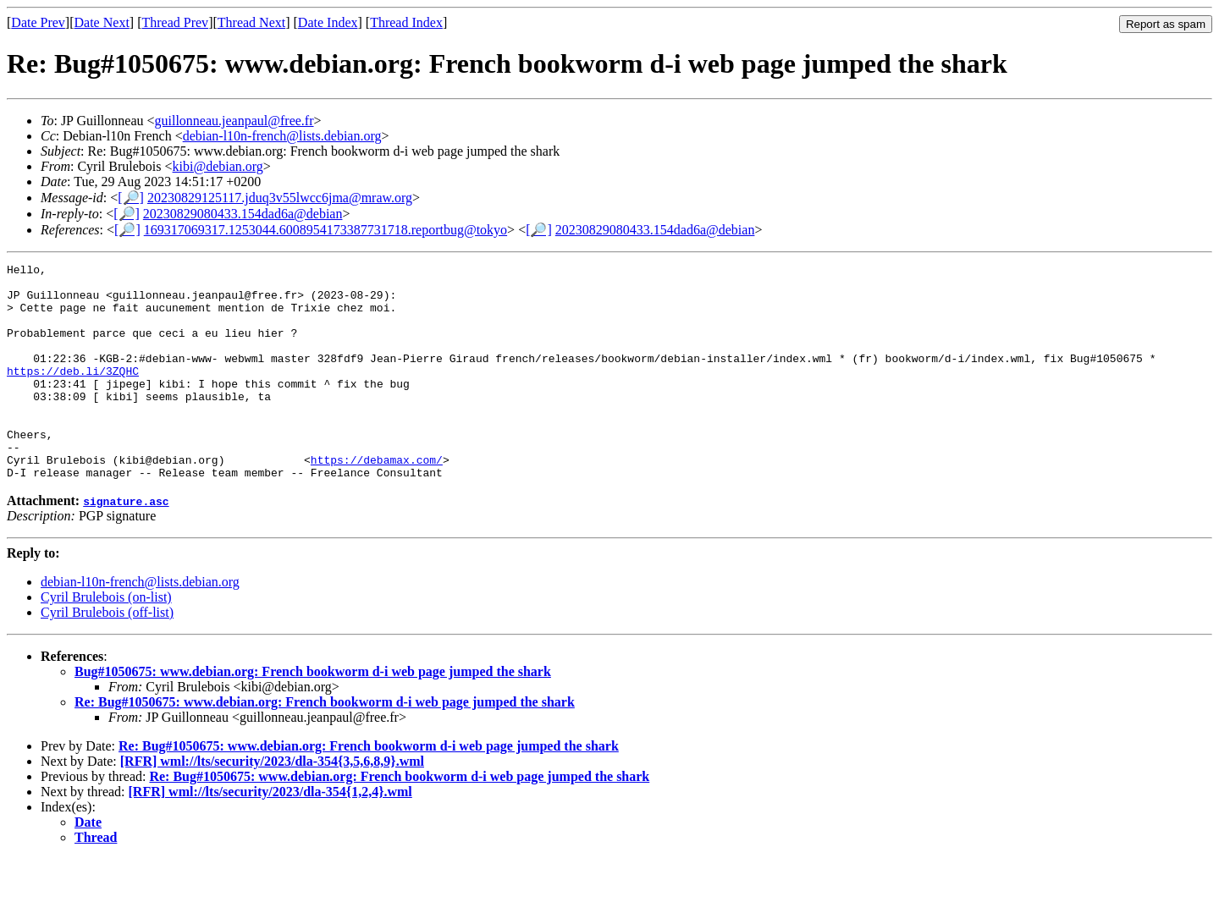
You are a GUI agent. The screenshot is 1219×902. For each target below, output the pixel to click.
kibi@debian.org (218, 166)
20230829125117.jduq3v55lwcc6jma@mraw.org (279, 197)
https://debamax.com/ (377, 500)
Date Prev (38, 22)
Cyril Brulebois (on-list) (106, 640)
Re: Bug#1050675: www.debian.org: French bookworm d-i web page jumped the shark (324, 745)
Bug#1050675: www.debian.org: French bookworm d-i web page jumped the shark (312, 714)
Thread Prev (174, 22)
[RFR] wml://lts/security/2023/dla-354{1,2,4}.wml (270, 835)
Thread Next (251, 22)
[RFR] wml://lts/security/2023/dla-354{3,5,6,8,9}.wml (272, 804)
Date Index (328, 22)
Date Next (102, 22)
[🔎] (131, 197)
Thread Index (406, 22)
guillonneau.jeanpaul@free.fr (234, 120)
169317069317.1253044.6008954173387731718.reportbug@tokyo (325, 230)
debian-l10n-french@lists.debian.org (282, 136)
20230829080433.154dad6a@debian (243, 213)
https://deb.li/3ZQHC (73, 393)
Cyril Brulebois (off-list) (107, 655)
